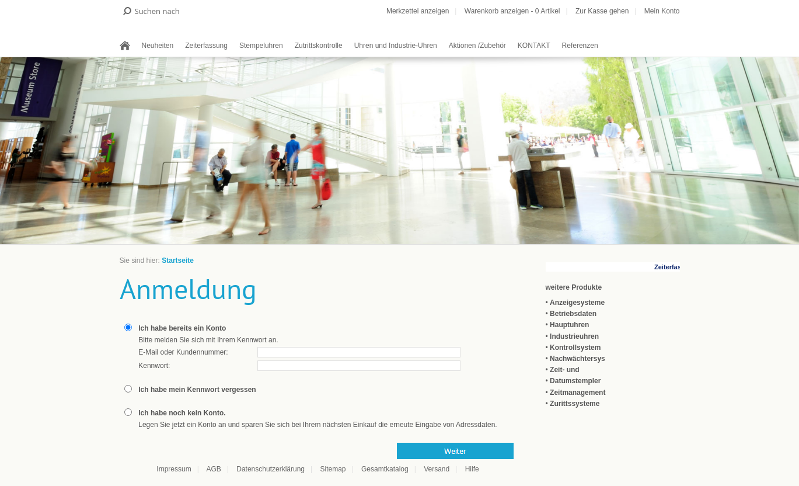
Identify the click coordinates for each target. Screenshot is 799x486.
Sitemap (333, 469)
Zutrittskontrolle (319, 45)
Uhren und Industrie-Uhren (395, 45)
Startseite (178, 260)
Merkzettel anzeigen (417, 11)
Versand (436, 469)
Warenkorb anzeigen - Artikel (512, 11)
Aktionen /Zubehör (477, 45)
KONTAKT (534, 45)
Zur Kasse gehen (602, 11)
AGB (213, 469)
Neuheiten (158, 45)
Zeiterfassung (206, 45)
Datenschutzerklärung (270, 469)
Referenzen (580, 45)
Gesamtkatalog (385, 469)
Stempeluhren (261, 45)
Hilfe (472, 469)
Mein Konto (662, 11)
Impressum (173, 469)
